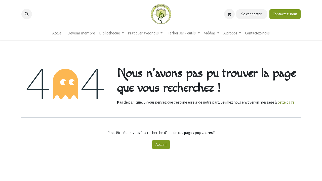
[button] (26, 14)
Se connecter (251, 14)
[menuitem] (57, 33)
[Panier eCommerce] (229, 14)
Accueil (161, 145)
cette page (286, 102)
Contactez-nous (285, 14)
